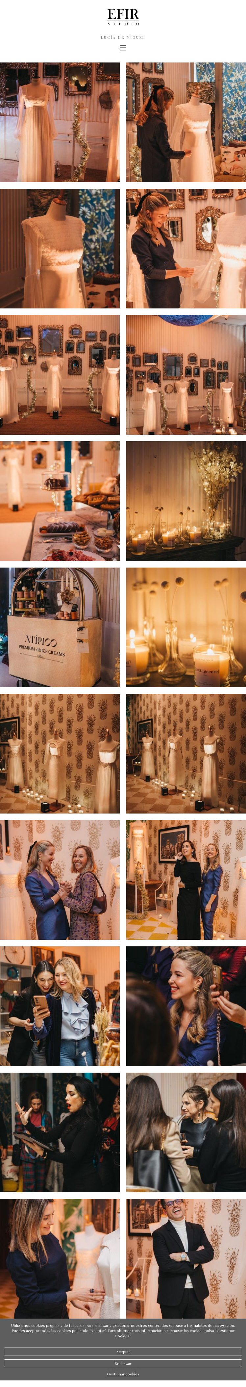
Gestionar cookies (123, 1373)
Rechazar (123, 1363)
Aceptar (123, 1351)
